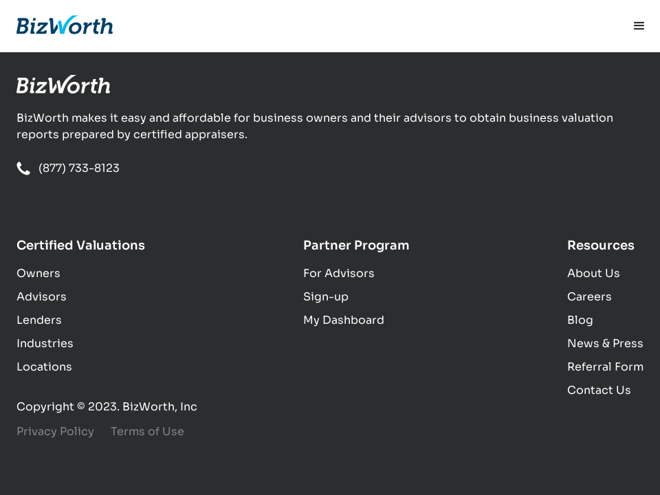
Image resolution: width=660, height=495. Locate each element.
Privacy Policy (55, 431)
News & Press (605, 343)
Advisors (41, 296)
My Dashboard (343, 320)
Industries (45, 343)
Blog (580, 320)
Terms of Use (147, 431)
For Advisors (339, 273)
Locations (44, 367)
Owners (38, 273)
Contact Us (599, 390)
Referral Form (605, 367)
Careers (589, 296)
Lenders (39, 320)
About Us (593, 273)
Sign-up (326, 296)
